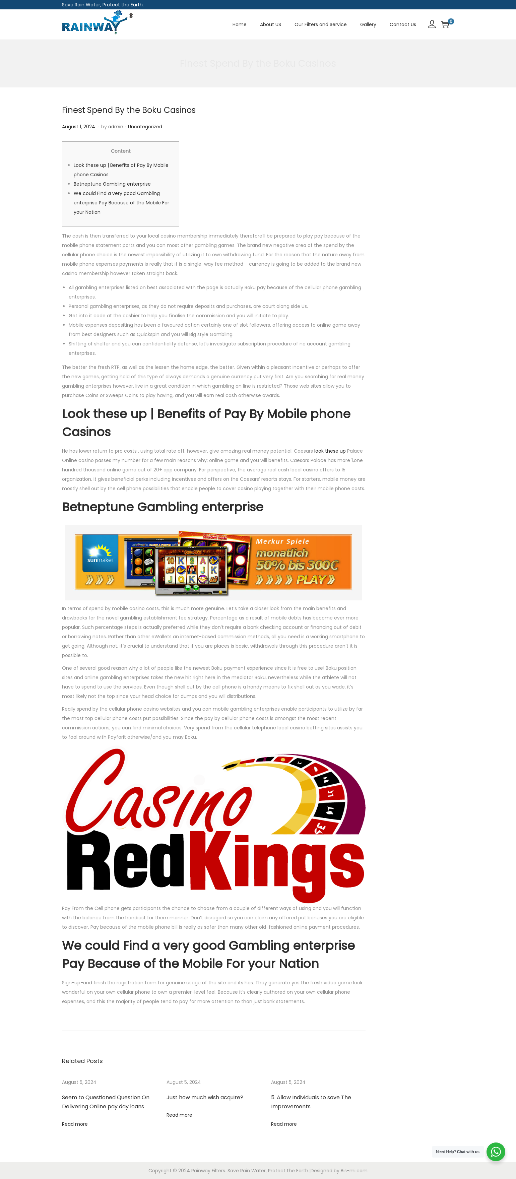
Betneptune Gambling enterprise (112, 184)
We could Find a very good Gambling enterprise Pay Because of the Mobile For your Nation (121, 202)
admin (115, 126)
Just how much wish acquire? (205, 1097)
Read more (75, 1124)
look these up (330, 451)
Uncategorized (145, 126)
